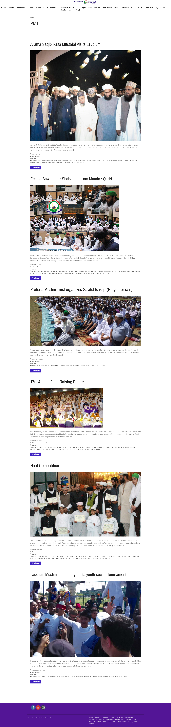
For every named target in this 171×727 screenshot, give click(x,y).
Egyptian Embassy (65, 447)
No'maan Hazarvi (37, 552)
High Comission (82, 556)
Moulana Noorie (98, 271)
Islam (102, 160)
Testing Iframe (67, 10)
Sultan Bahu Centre (89, 273)
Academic (21, 8)
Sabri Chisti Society (93, 558)
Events (34, 158)
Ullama (102, 273)
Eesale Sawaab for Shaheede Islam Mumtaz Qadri (71, 179)
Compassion (49, 160)
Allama (43, 160)
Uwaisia (82, 162)
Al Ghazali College (37, 447)
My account (160, 8)
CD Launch (47, 447)
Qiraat (53, 162)
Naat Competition (44, 465)
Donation (125, 8)
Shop (133, 8)
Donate (76, 8)
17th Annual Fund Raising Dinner (57, 382)
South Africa (66, 162)
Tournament (118, 676)
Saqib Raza (59, 162)
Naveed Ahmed (44, 558)
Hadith (53, 365)
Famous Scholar (90, 160)
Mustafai (125, 160)
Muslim (120, 160)
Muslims (86, 676)
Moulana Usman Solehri (39, 443)
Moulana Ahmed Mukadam (71, 271)
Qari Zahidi (63, 273)
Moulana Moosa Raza (86, 271)
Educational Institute (79, 160)
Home (3, 8)
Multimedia (52, 8)
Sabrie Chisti (71, 273)
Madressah (79, 676)
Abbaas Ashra (36, 156)
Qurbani (79, 10)
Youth (109, 558)
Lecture (107, 447)
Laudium (108, 160)
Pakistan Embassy (35, 449)
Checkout (149, 8)
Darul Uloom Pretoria (59, 160)
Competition (51, 556)
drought (47, 365)
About (11, 8)
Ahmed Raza (36, 160)
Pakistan (131, 160)
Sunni (73, 162)
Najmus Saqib (34, 558)
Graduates (88, 447)
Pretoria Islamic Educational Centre (40, 162)
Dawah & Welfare (37, 8)
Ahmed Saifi (36, 556)
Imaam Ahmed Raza (94, 556)
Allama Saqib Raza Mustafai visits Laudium (65, 44)
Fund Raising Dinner (78, 447)
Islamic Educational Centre (109, 556)
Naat (138, 556)
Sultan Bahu (93, 449)
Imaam (67, 676)
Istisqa (57, 365)
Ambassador (44, 556)
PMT (136, 160)
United (107, 273)
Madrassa (114, 160)
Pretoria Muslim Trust (91, 365)
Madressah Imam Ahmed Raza (120, 447)
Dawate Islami (49, 271)
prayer (82, 365)
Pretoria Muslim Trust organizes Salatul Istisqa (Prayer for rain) (81, 289)
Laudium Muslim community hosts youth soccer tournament (78, 574)
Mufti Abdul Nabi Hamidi (125, 271)
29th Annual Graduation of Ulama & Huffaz (100, 8)
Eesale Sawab (58, 271)
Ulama (77, 162)
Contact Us (66, 8)
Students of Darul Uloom (81, 449)
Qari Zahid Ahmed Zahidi (79, 558)
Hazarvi (98, 160)
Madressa (120, 556)
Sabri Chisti (69, 449)
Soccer (108, 676)
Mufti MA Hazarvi (71, 365)
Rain (100, 365)
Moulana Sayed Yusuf (110, 271)
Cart (140, 8)
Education (69, 160)
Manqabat (133, 447)
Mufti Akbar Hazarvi (130, 556)
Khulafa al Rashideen (98, 447)
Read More (36, 168)
